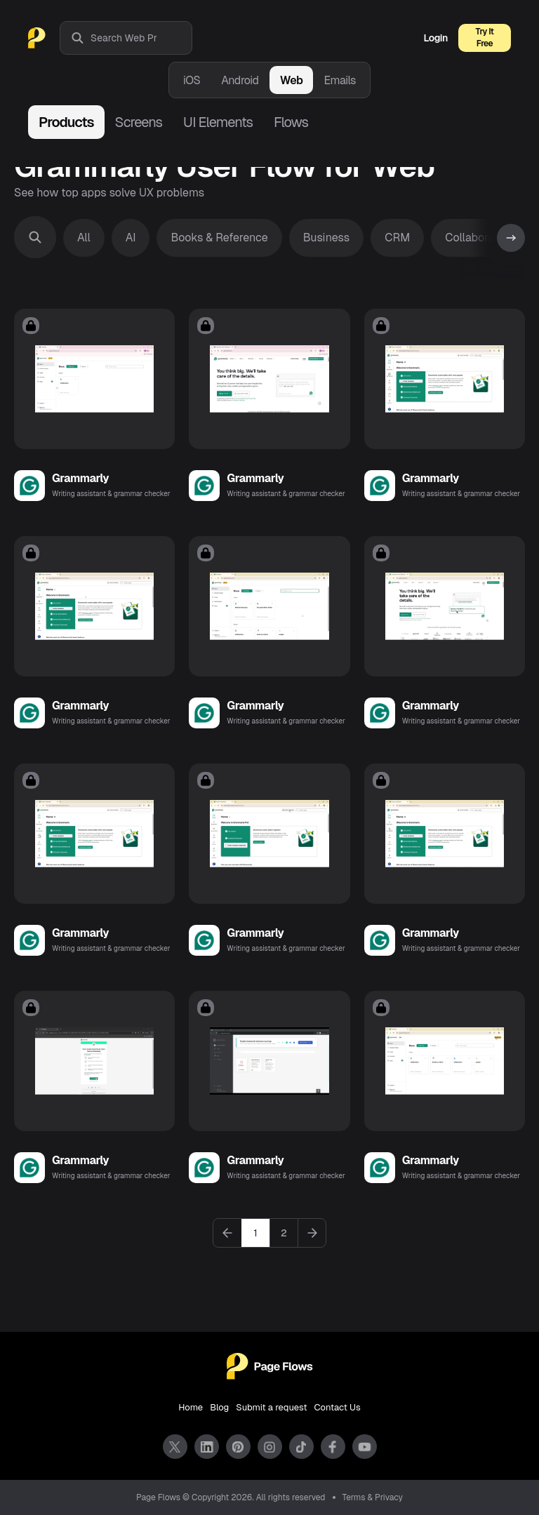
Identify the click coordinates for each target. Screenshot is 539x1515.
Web (291, 80)
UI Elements (218, 122)
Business (326, 237)
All (84, 237)
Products (66, 122)
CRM (397, 237)
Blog (219, 1407)
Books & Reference (219, 237)
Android (239, 80)
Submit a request (271, 1407)
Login (436, 38)
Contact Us (337, 1407)
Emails (340, 80)
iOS (191, 80)
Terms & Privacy (373, 1497)
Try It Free (485, 37)
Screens (138, 122)
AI (131, 237)
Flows (291, 122)
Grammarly (80, 478)
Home (190, 1407)
